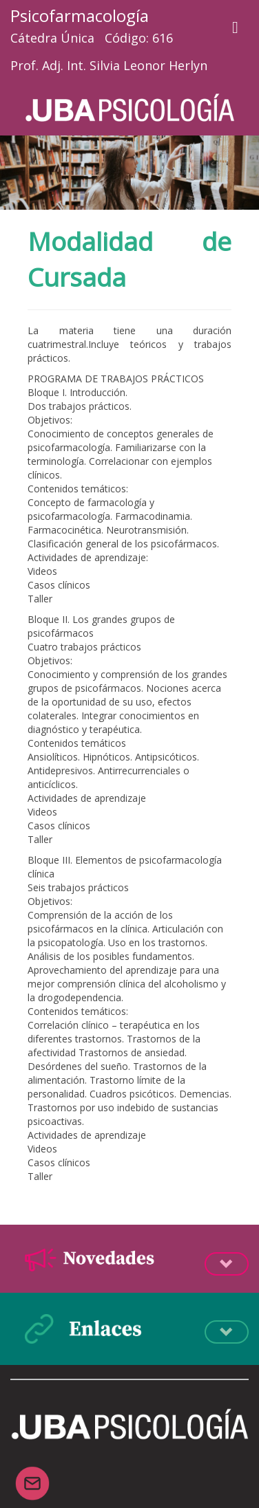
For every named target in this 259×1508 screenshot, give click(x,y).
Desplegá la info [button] (227, 1264)
